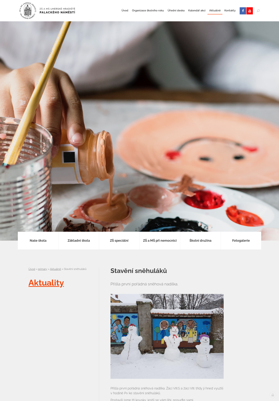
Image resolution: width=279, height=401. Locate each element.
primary (42, 269)
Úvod (31, 269)
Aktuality (46, 283)
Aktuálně (55, 269)
